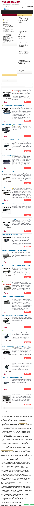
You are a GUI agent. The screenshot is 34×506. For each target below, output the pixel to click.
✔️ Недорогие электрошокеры (7, 33)
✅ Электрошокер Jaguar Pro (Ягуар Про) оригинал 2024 (13, 281)
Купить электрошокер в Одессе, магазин (25, 44)
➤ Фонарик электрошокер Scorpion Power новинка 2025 (13, 203)
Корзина (27, 2)
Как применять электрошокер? (24, 48)
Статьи (20, 17)
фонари (7, 450)
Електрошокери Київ (22, 60)
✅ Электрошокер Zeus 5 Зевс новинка (10, 330)
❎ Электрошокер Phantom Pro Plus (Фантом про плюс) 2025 (14, 105)
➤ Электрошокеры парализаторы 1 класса (8, 28)
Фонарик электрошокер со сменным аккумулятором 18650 (8, 24)
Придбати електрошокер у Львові (24, 52)
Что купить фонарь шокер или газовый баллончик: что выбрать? (24, 38)
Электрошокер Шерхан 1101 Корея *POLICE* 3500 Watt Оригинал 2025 (16, 265)
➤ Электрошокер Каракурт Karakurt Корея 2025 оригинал (13, 155)
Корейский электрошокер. (23, 31)
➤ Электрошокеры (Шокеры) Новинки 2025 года (9, 17)
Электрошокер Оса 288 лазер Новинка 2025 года (12, 377)
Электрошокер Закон (22, 39)
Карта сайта (21, 71)
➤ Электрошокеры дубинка (7, 35)
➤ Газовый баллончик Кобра (7, 41)
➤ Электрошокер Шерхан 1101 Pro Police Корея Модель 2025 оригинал (16, 346)
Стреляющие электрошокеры (23, 56)
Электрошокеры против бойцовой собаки (9, 80)
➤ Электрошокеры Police (7, 34)
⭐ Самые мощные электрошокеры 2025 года (8, 19)
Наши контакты (21, 70)
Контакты (4, 12)
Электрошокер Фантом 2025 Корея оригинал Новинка (13, 171)
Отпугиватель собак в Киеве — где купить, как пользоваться (24, 36)
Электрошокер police (22, 59)
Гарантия (20, 69)
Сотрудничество (11, 12)
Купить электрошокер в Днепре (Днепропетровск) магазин (23, 67)
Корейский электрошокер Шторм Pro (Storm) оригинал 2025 (14, 250)
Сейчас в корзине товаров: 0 (27, 3)
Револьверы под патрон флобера (8, 44)
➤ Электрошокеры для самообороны (8, 26)
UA (7, 8)
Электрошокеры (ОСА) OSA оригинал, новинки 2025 (8, 31)
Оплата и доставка (22, 30)
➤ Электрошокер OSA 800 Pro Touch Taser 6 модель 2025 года (14, 315)
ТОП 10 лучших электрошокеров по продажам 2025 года (8, 39)
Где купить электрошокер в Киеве (24, 47)
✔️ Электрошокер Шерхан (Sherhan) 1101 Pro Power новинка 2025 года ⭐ (17, 89)
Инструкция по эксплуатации (23, 18)
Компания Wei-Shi (21, 65)
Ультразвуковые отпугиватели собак (9, 40)
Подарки (4, 43)
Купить (27, 101)
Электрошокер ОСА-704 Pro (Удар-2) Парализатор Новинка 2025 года (16, 219)
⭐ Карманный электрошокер (7, 20)
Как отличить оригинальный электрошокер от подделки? (23, 20)
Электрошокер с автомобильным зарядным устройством (8, 30)
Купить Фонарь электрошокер (23, 23)
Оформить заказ (13, 505)
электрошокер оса (22, 63)
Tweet (18, 74)
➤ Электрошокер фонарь (7, 25)
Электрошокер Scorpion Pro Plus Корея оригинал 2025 (13, 296)
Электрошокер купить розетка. (24, 53)
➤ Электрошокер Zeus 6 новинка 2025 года (10, 362)
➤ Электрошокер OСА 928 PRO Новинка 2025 (11, 139)
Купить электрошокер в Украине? (24, 45)
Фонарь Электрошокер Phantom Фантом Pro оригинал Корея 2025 (15, 187)
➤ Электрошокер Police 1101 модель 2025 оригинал (12, 124)
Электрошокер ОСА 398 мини (8, 392)
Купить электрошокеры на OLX (23, 64)
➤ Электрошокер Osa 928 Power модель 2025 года (12, 234)
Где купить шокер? (22, 46)
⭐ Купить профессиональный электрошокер (7, 22)
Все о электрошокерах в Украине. (8, 37)
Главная (2, 505)
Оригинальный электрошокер (23, 51)
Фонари (4, 42)
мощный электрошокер (26, 484)
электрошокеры (23, 423)
